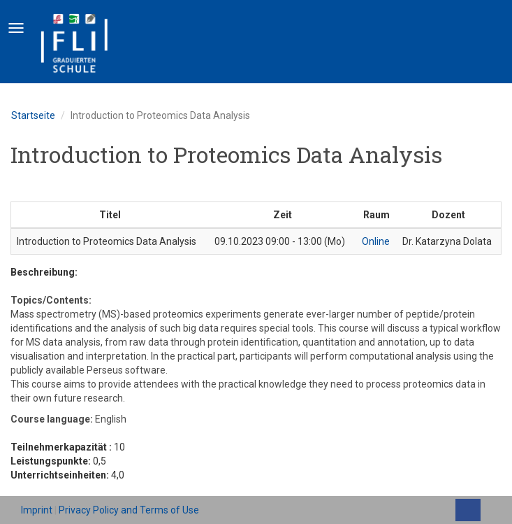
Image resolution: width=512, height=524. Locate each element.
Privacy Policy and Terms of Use (129, 510)
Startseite (33, 115)
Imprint (36, 510)
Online (376, 241)
